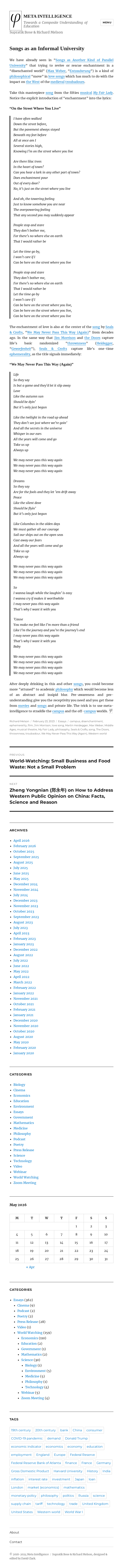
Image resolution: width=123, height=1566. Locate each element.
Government (23, 1117)
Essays (62, 721)
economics (54, 1446)
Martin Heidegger (76, 725)
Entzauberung (80, 71)
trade (73, 1504)
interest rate (38, 1479)
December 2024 (25, 884)
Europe (59, 1455)
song (49, 93)
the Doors (92, 338)
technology (56, 1504)
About (14, 1532)
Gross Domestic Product (30, 1471)
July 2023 (20, 928)
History (92, 1471)
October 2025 (23, 851)
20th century (45, 1430)
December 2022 (25, 949)
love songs (56, 76)
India (106, 1471)
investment (61, 1479)
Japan (79, 1479)
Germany (103, 1463)
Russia (83, 1495)
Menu (107, 22)
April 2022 (21, 977)
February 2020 (24, 1048)
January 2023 (23, 944)
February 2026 (24, 846)
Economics (21, 1095)
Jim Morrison (65, 338)
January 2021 (23, 1015)
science (99, 1495)
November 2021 (25, 999)
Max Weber (56, 71)
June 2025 (21, 873)
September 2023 (26, 917)
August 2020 (23, 1037)
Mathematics (23, 1123)
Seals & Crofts (53, 349)
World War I (74, 1512)
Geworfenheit (21, 349)
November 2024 (25, 890)
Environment (23, 1106)
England (43, 1455)
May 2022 (21, 971)
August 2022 (23, 955)
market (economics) (43, 1487)
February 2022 (24, 988)
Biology (19, 1085)
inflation (17, 1479)
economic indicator (26, 1446)
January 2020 (23, 1053)
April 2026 (21, 840)
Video (17, 1166)
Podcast (19, 1139)
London (17, 1487)
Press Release (23, 1150)
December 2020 (25, 1020)
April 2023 (21, 933)
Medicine (20, 1128)
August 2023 (23, 922)
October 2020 (23, 1031)
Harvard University (68, 1471)
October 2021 (23, 1004)
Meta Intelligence (48, 16)
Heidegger (104, 343)
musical (86, 93)
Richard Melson (19, 721)
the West (33, 82)
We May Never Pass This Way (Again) (58, 332)
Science (19, 1155)
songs (78, 684)
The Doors (102, 729)
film (30, 725)
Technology (22, 1161)
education (95, 1446)
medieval (57, 82)
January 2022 (23, 993)
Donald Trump (76, 1438)
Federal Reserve (82, 1455)
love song (58, 725)
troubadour (33, 733)
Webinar (20, 1172)
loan (92, 1479)
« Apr (30, 1267)
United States (22, 1512)
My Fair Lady (103, 93)
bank (64, 1430)
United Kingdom (95, 1504)
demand (54, 1438)
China (77, 1430)
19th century (21, 1430)
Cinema (19, 1090)
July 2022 (20, 960)
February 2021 (24, 1009)
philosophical (20, 76)
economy (74, 1446)
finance (71, 1463)
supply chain (21, 1504)
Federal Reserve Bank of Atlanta (36, 1463)
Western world (97, 733)
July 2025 (20, 868)
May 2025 (21, 879)
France (86, 1463)
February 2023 (24, 939)
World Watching (26, 1177)
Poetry (18, 1145)
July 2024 (20, 895)
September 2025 (26, 857)
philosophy (64, 689)
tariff (38, 1504)
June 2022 (21, 966)
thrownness (76, 343)
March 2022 (22, 982)
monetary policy (23, 1495)
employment (21, 1455)
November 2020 (25, 1026)
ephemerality (20, 354)
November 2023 (25, 906)
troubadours (74, 82)
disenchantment (92, 721)
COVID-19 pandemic (27, 1438)
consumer (94, 1430)
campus (58, 711)
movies (23, 706)
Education (21, 1101)
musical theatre (27, 729)
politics (68, 1495)
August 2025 (23, 862)
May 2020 (21, 1042)
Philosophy (22, 1134)
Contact (16, 1542)
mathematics (74, 1487)
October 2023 (23, 911)
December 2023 (25, 900)
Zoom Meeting (24, 1183)
